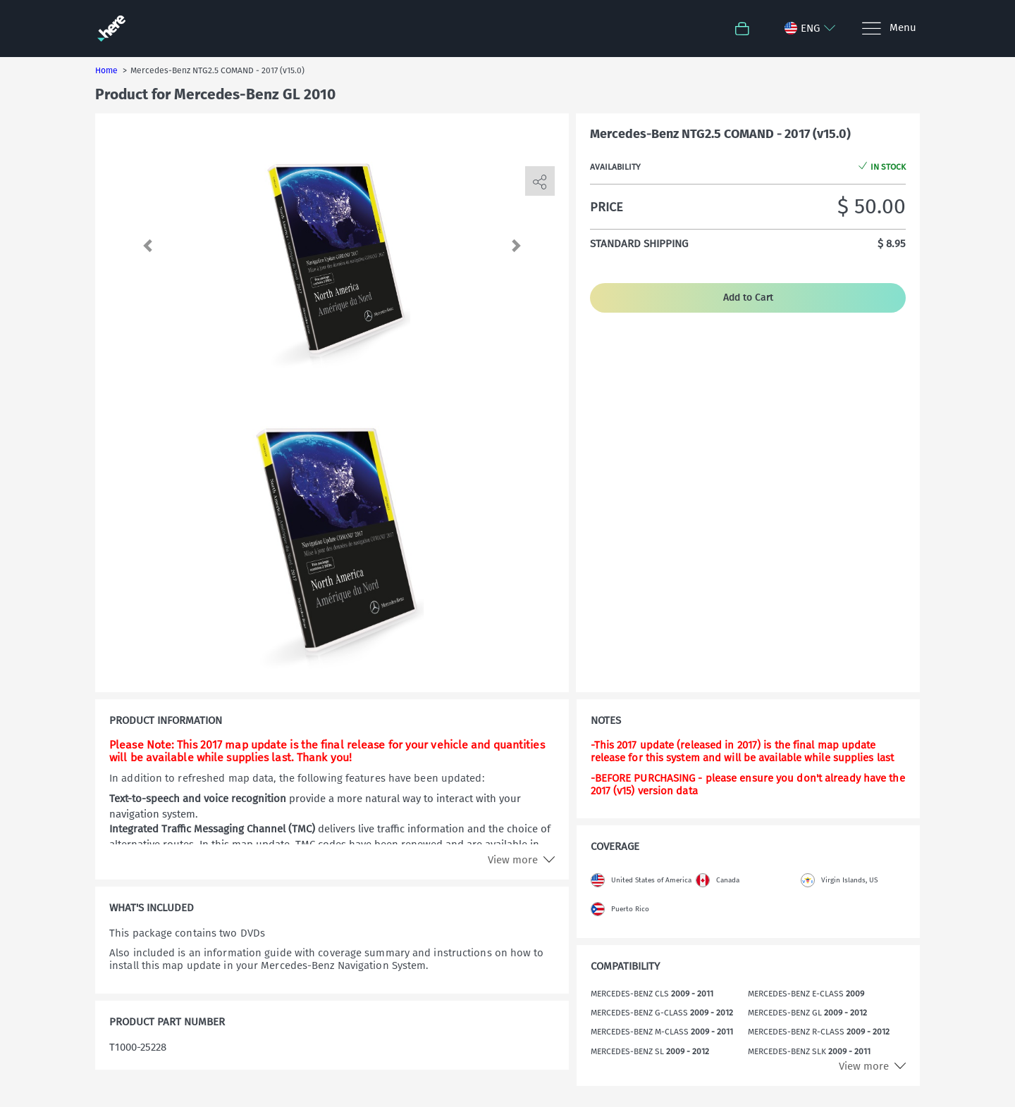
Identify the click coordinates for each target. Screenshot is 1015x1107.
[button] (151, 245)
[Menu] (888, 28)
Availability (615, 167)
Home (106, 70)
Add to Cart (748, 298)
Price (606, 207)
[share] (540, 181)
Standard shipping (639, 243)
